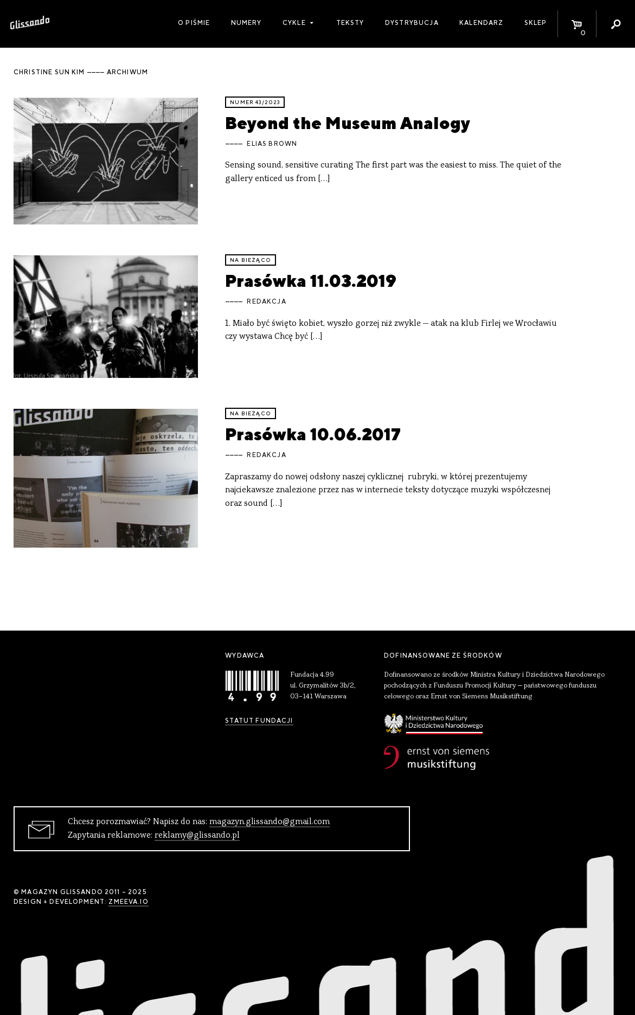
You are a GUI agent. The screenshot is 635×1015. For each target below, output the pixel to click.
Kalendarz (481, 23)
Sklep (535, 23)
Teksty (350, 23)
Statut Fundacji (259, 720)
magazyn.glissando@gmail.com (269, 822)
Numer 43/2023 (255, 102)
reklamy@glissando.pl (197, 835)
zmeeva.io (128, 901)
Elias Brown (272, 143)
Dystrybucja (412, 23)
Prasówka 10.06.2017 (313, 434)
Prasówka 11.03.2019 (310, 281)
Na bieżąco (250, 260)
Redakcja (266, 301)
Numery (246, 23)
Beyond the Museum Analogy (347, 123)
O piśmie (194, 23)
